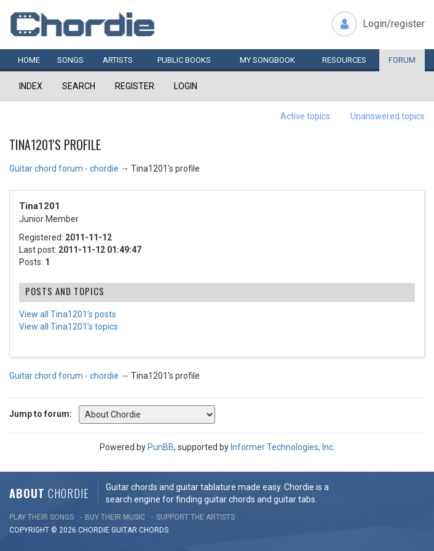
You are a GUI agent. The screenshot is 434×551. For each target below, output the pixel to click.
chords (153, 530)
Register (134, 86)
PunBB (161, 447)
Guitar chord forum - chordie (64, 168)
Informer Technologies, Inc (282, 447)
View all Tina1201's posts (67, 314)
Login (185, 86)
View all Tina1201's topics (68, 326)
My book (267, 60)
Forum (402, 60)
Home (29, 60)
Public (184, 60)
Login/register (394, 24)
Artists (118, 60)
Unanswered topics (387, 116)
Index (30, 86)
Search (78, 86)
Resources (344, 60)
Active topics (305, 116)
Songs (70, 60)
